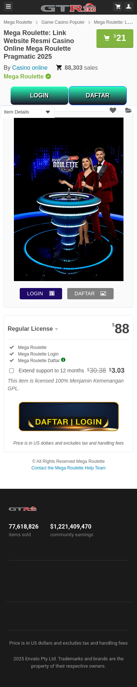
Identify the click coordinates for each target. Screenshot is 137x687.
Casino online (29, 68)
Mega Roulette (18, 22)
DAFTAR (98, 95)
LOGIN (39, 95)
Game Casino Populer (63, 22)
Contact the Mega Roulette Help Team (68, 468)
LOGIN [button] (35, 293)
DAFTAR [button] (85, 293)
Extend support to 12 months (72, 370)
